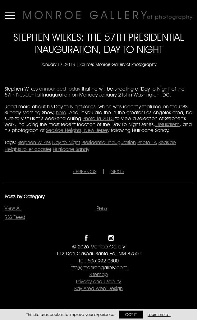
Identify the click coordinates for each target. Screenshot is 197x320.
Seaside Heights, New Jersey (77, 130)
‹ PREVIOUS (84, 171)
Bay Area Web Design (98, 288)
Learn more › (159, 314)
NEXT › (117, 171)
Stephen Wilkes (34, 142)
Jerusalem (167, 124)
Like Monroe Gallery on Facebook (86, 238)
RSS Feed (15, 217)
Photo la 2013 (98, 118)
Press (102, 208)
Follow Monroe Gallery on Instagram (111, 238)
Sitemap (98, 274)
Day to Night (66, 142)
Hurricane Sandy (71, 149)
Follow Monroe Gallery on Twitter (98, 238)
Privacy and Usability (98, 282)
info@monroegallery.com (98, 268)
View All (13, 208)
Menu (10, 15)
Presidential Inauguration (108, 142)
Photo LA (147, 142)
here (61, 112)
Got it (131, 314)
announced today (59, 89)
